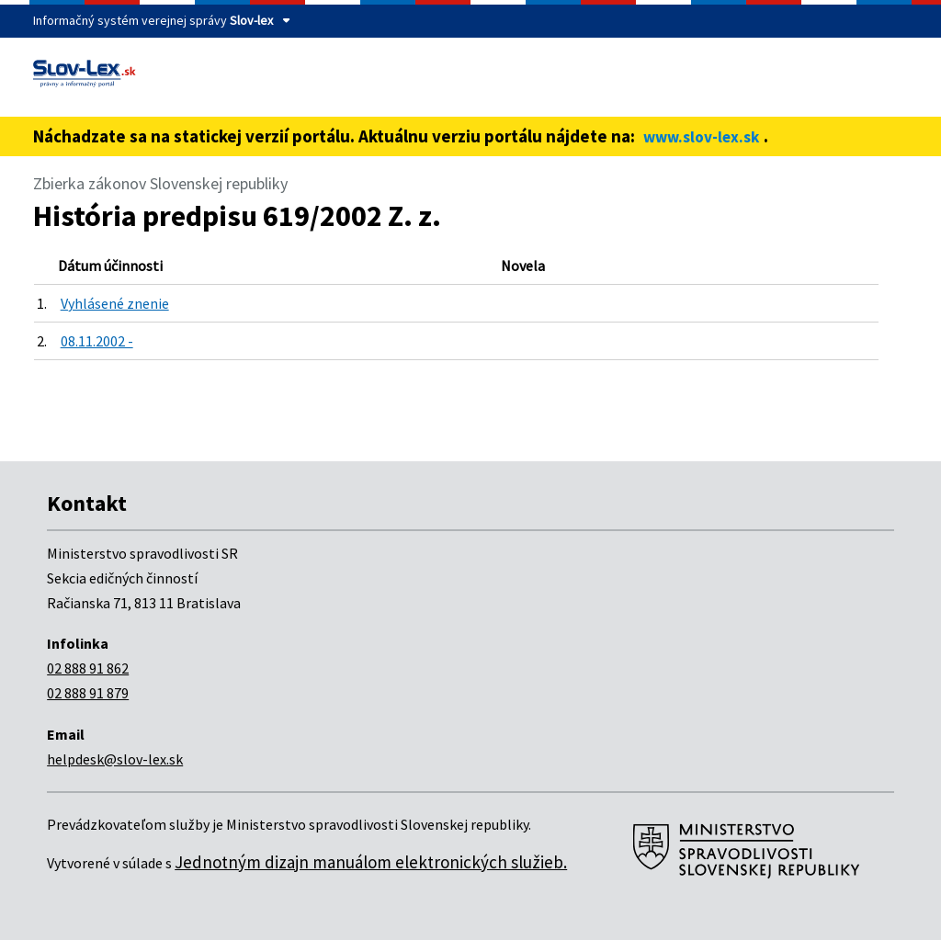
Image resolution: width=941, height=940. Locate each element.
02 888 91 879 (88, 693)
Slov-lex (251, 20)
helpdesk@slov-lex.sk (115, 759)
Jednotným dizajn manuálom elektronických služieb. (371, 862)
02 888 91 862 (88, 668)
